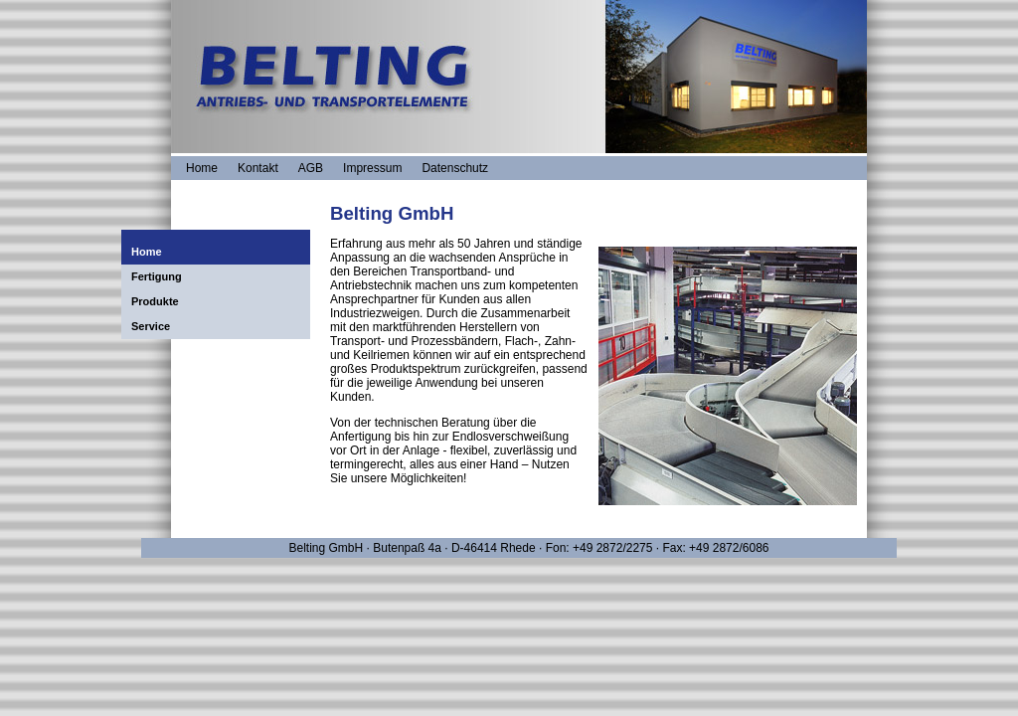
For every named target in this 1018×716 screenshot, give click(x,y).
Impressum (372, 168)
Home (202, 168)
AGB (310, 168)
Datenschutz (455, 168)
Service (150, 326)
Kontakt (258, 168)
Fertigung (156, 276)
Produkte (155, 301)
